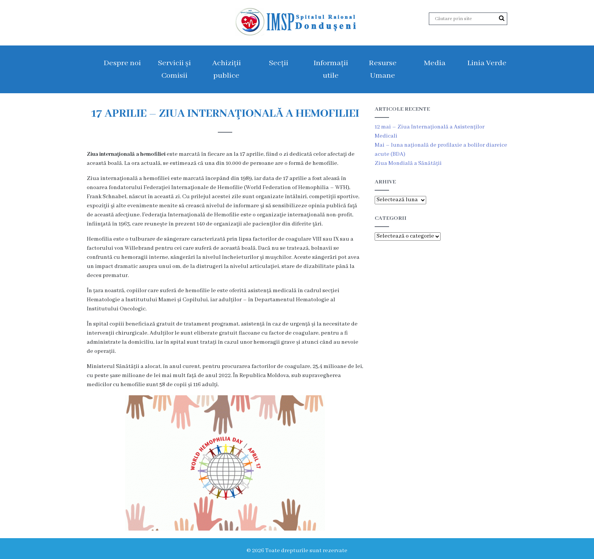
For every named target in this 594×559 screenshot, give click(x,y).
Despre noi (122, 63)
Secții (278, 63)
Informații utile (330, 69)
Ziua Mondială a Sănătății (408, 163)
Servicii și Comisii (174, 69)
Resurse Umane (383, 69)
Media (435, 63)
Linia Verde (486, 63)
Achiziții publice (226, 69)
